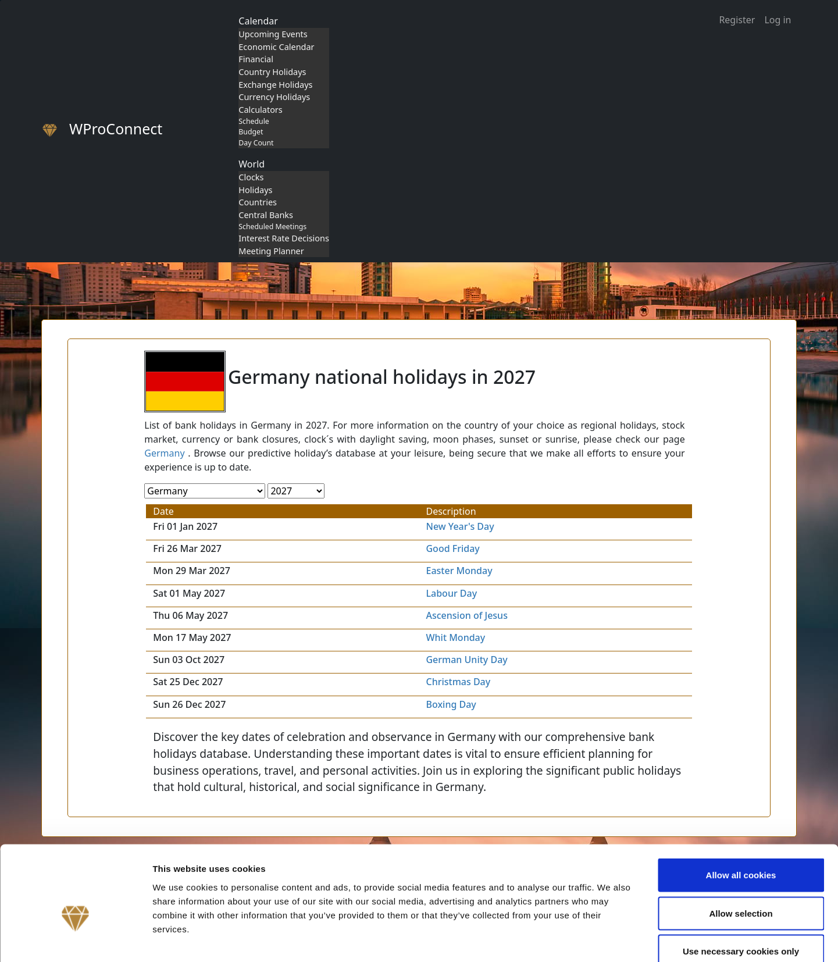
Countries (257, 202)
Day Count (255, 143)
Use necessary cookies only (741, 885)
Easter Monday (459, 570)
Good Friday (452, 548)
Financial (255, 59)
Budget (250, 132)
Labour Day (451, 593)
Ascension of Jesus (466, 615)
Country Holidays (272, 71)
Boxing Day (451, 704)
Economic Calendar (276, 46)
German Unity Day (466, 659)
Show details (610, 939)
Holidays (255, 189)
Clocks (250, 177)
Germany (164, 453)
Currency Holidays (274, 96)
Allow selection (740, 848)
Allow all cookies (741, 809)
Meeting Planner (271, 250)
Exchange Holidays (275, 84)
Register (737, 19)
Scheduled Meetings (272, 226)
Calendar (258, 21)
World (251, 164)
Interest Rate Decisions (283, 238)
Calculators (260, 109)
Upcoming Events (272, 34)
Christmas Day (458, 681)
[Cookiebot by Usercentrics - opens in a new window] (75, 939)
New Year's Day (460, 526)
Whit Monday (455, 637)
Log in (777, 19)
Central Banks (265, 214)
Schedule (253, 121)
